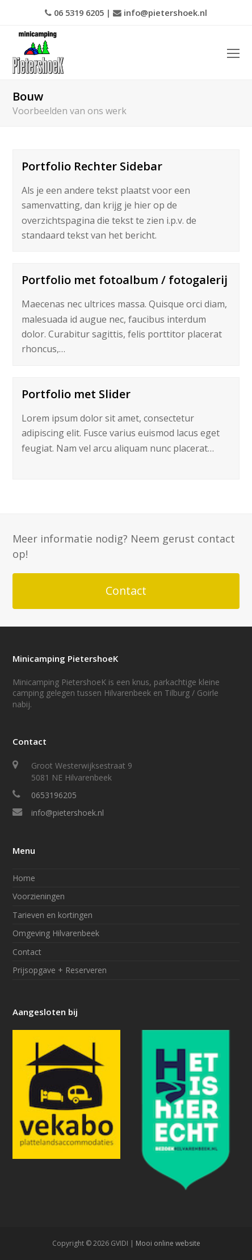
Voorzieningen (38, 896)
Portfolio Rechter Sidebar (92, 166)
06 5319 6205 (79, 12)
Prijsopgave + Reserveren (59, 970)
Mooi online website (168, 1243)
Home (23, 878)
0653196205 (54, 795)
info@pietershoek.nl (165, 12)
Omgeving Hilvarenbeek (55, 933)
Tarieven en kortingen (52, 914)
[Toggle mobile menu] (233, 52)
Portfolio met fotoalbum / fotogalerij (125, 279)
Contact (126, 590)
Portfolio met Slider (76, 394)
